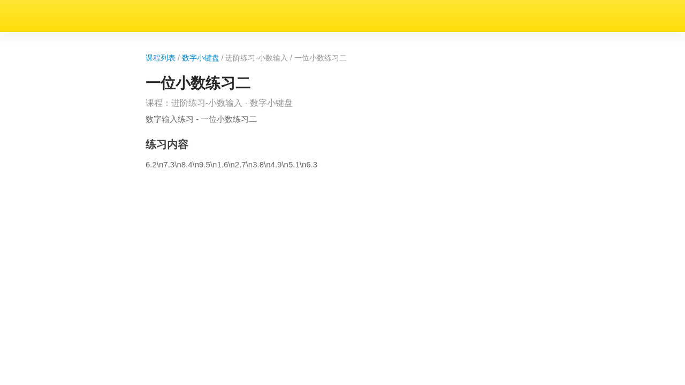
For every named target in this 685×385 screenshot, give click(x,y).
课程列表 (17, 36)
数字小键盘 (62, 36)
